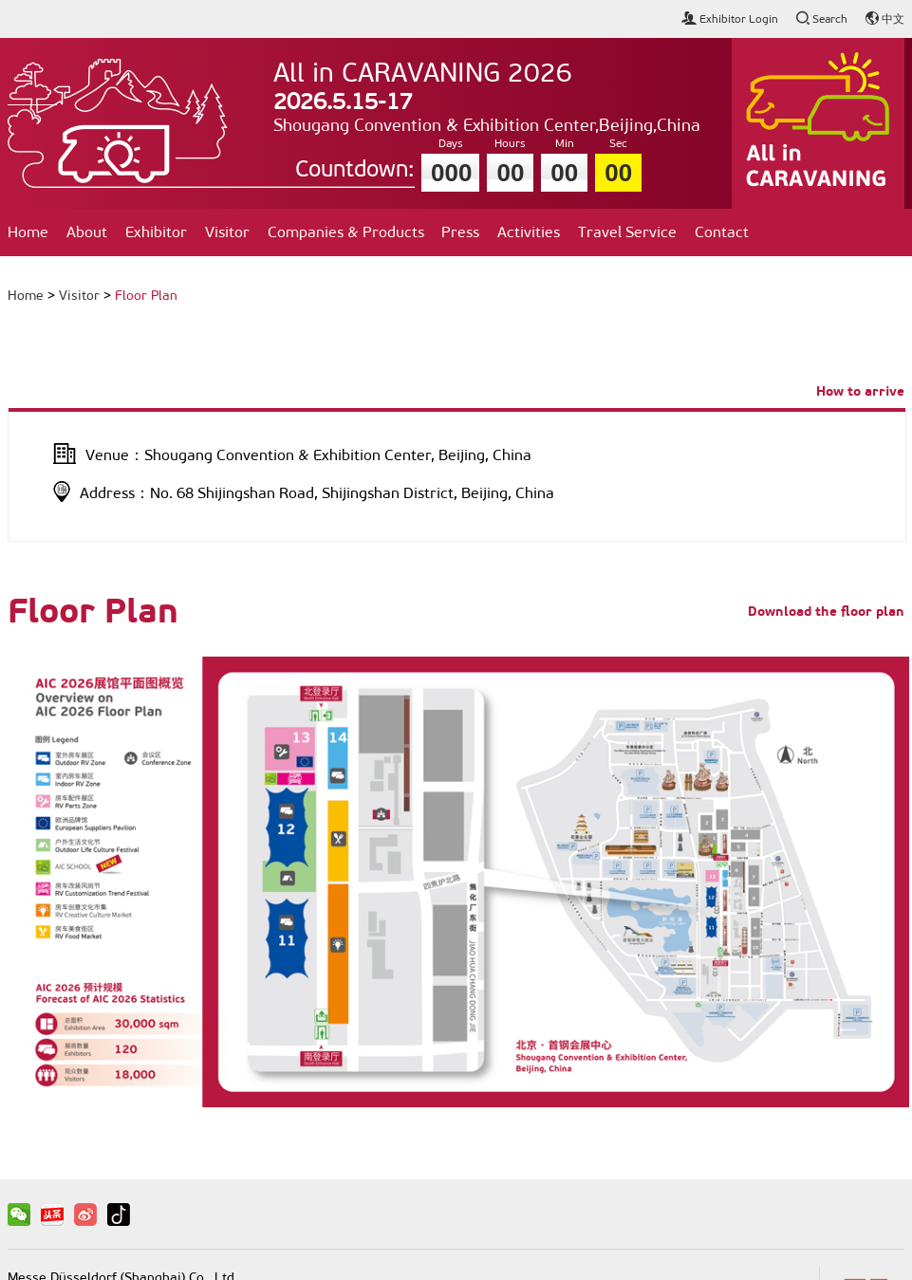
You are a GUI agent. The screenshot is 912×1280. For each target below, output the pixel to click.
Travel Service (627, 232)
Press (460, 232)
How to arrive (860, 390)
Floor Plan (146, 296)
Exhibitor (156, 232)
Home (28, 232)
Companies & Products (346, 232)
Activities (528, 232)
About (86, 232)
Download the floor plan (826, 611)
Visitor (227, 232)
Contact (722, 232)
